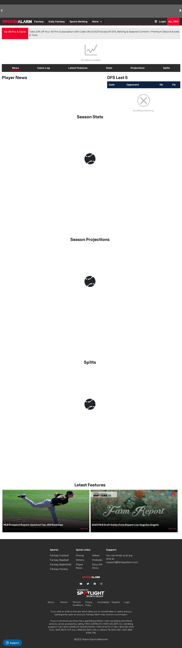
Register (116, 602)
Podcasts (97, 560)
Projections (137, 68)
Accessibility (103, 602)
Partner (64, 602)
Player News (79, 566)
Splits (166, 68)
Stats (109, 68)
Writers (80, 560)
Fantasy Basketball (60, 564)
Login (162, 21)
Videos (95, 555)
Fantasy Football (59, 555)
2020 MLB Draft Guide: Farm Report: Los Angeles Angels (125, 524)
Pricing (80, 555)
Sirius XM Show (97, 566)
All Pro (173, 21)
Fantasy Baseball (59, 560)
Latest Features (77, 68)
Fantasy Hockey (59, 569)
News (15, 68)
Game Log (43, 68)
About (51, 602)
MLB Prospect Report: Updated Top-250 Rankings (33, 524)
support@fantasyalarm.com (122, 562)
